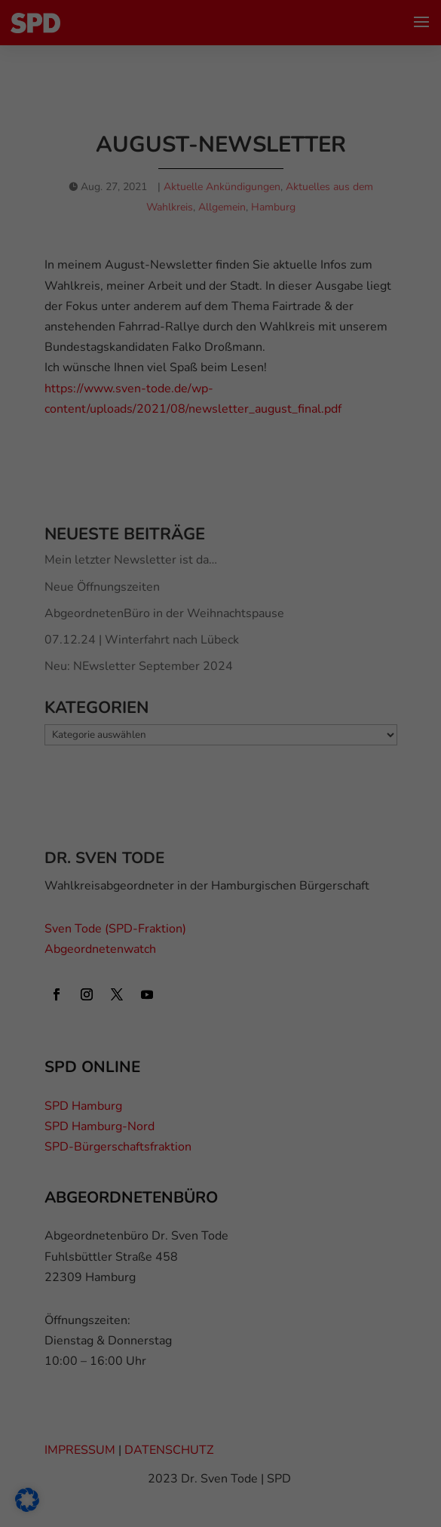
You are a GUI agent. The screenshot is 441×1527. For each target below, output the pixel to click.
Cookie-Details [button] (155, 727)
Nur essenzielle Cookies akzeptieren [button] (221, 647)
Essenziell (69, 380)
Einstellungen (234, 214)
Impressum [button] (293, 727)
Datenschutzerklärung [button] (227, 727)
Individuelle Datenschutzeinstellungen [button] (220, 692)
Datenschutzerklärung (147, 184)
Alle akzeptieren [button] (220, 558)
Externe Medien (82, 444)
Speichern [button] (220, 603)
